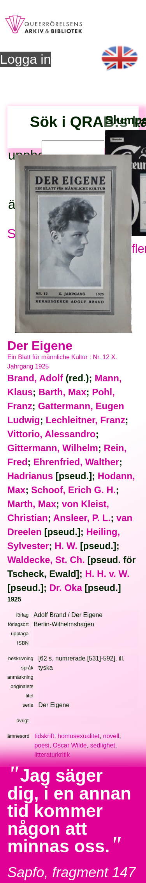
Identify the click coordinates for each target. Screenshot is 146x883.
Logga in (25, 59)
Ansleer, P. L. (82, 518)
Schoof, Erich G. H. (73, 490)
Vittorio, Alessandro (51, 434)
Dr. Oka (65, 587)
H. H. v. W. (107, 573)
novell (111, 736)
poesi (41, 745)
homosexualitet (79, 736)
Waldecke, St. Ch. (46, 559)
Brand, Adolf (35, 378)
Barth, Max (62, 392)
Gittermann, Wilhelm (52, 448)
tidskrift (44, 736)
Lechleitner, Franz (85, 420)
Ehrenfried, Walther (76, 462)
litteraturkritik (52, 754)
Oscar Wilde (70, 745)
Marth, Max (31, 504)
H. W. (66, 546)
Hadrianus (30, 476)
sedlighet (102, 745)
